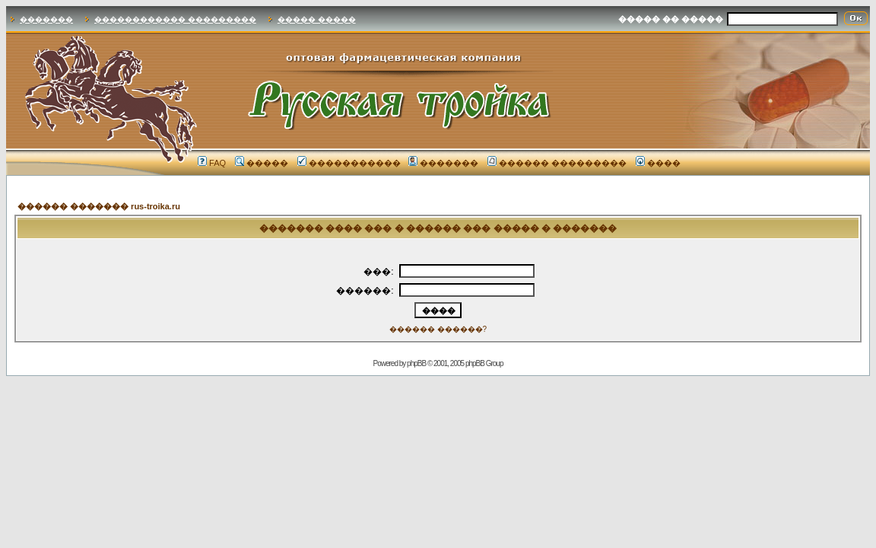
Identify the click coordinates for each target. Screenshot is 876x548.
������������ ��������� (175, 19)
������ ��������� (557, 162)
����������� (349, 162)
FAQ (212, 162)
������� (46, 19)
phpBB (416, 363)
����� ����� (317, 19)
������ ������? (438, 329)
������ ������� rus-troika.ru (98, 206)
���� (658, 162)
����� (261, 162)
